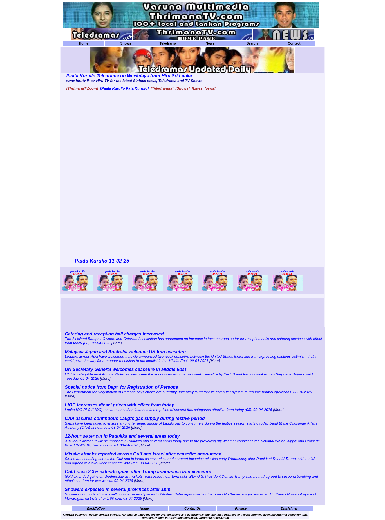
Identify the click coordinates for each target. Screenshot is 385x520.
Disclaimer (289, 508)
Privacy (241, 508)
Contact (294, 43)
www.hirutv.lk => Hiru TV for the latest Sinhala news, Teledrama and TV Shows (134, 81)
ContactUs (192, 508)
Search (252, 43)
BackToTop (96, 508)
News (209, 43)
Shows (125, 43)
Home (83, 43)
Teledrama (168, 43)
